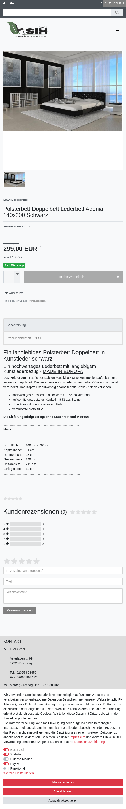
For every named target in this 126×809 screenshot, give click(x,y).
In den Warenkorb (89, 277)
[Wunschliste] (100, 3)
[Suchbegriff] (57, 12)
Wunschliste (14, 293)
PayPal (15, 764)
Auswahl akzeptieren (62, 800)
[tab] (63, 325)
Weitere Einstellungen (18, 773)
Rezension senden (20, 610)
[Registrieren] (12, 3)
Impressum (77, 737)
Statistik (15, 754)
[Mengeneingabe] (8, 277)
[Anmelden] (5, 3)
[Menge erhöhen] (17, 274)
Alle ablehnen (63, 791)
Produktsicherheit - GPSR (24, 338)
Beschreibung (16, 325)
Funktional (17, 768)
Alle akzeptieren (63, 782)
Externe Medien (21, 759)
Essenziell (17, 749)
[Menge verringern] (17, 280)
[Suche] (117, 12)
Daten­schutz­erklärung (89, 742)
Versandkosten (37, 300)
